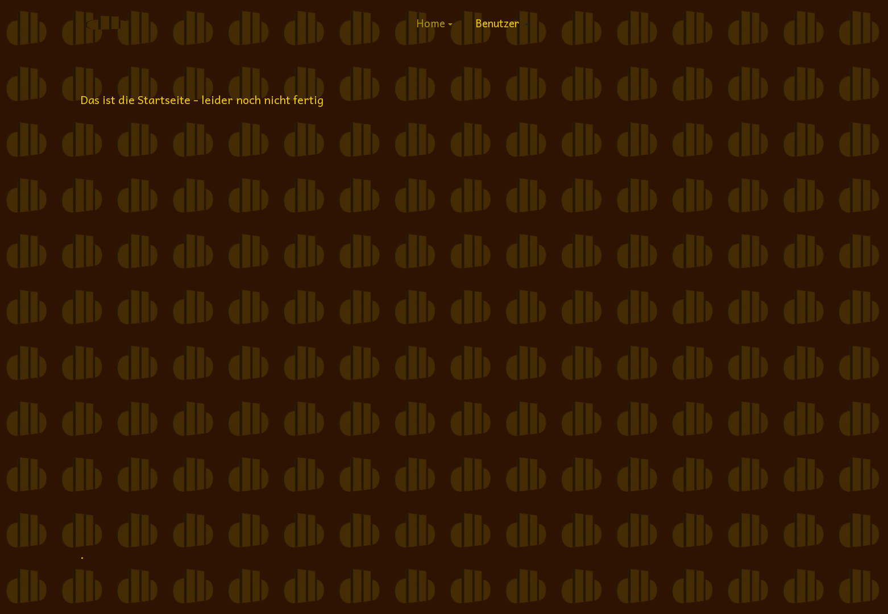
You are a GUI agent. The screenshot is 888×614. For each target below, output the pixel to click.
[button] (434, 22)
